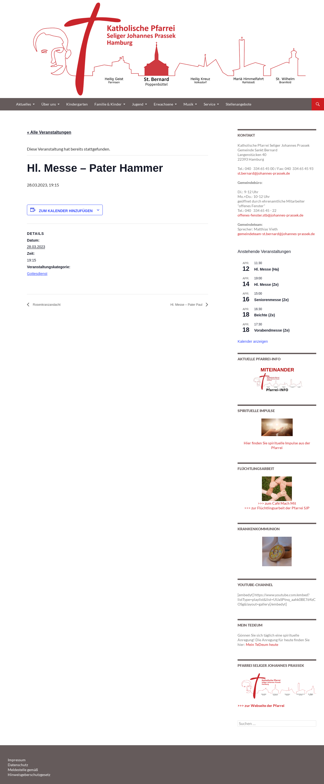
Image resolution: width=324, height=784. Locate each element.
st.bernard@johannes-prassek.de (264, 173)
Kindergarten (77, 104)
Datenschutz (16, 764)
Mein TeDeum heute (262, 644)
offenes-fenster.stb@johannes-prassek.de (270, 215)
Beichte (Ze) (264, 315)
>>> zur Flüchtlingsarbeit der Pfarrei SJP (277, 508)
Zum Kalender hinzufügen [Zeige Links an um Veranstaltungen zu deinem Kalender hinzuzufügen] (66, 211)
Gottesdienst (37, 274)
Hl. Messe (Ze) (266, 284)
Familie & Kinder (108, 104)
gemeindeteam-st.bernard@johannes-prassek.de (276, 234)
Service (209, 104)
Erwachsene (163, 104)
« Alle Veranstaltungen (49, 132)
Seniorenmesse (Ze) (271, 300)
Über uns (48, 104)
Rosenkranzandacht (51, 304)
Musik (188, 104)
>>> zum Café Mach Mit (277, 503)
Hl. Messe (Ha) (266, 269)
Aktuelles (23, 104)
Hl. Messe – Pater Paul (181, 304)
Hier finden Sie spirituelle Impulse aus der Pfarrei (277, 445)
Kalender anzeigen (253, 341)
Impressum (15, 760)
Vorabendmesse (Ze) (272, 330)
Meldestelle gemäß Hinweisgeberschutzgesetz (39, 769)
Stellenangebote (238, 104)
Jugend (137, 104)
